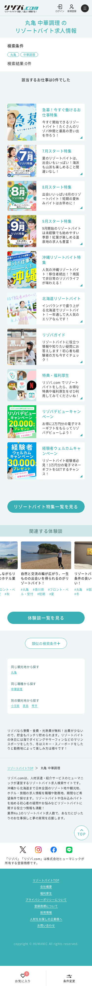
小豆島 (15, 723)
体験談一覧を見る (46, 634)
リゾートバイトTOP (21, 785)
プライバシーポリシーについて (46, 918)
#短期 (41, 610)
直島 (27, 723)
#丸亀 (25, 605)
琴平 (37, 723)
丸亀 (14, 54)
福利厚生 (46, 911)
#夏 (51, 610)
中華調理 (31, 54)
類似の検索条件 (46, 659)
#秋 (7, 610)
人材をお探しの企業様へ (46, 938)
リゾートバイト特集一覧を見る (46, 522)
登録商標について (46, 925)
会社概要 (46, 904)
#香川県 (39, 605)
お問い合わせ (46, 945)
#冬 (76, 610)
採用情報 (46, 932)
